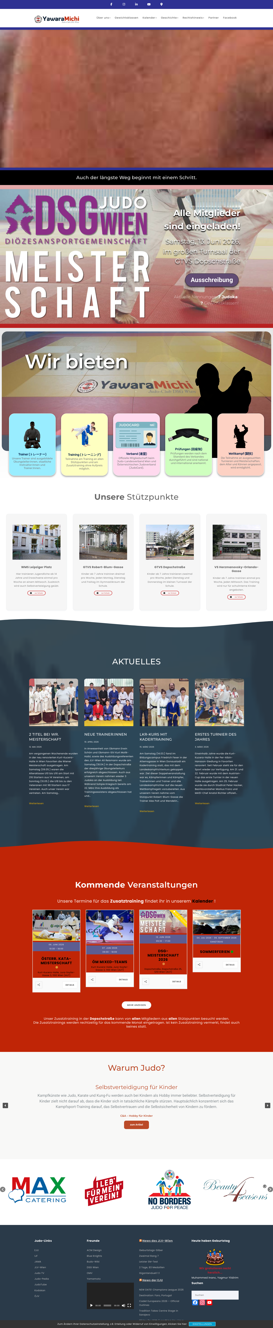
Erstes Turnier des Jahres (215, 737)
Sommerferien (215, 952)
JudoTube (41, 1284)
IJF (36, 1256)
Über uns (103, 17)
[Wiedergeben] (91, 1305)
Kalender (150, 17)
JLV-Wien (40, 1267)
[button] (32, 444)
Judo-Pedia (42, 1278)
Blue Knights (94, 1256)
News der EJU (152, 1280)
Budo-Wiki (93, 1261)
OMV (90, 1273)
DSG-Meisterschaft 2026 (163, 955)
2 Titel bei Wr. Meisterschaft (45, 737)
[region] (136, 256)
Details (70, 984)
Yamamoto (94, 1278)
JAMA (38, 1261)
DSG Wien (93, 1267)
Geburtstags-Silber (151, 1250)
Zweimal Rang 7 (149, 1256)
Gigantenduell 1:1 (149, 1273)
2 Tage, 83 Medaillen (152, 1267)
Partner (213, 17)
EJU (37, 1250)
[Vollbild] (129, 1305)
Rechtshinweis (193, 17)
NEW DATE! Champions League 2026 (161, 1289)
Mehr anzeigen (136, 1005)
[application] (110, 1296)
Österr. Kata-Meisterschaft (56, 961)
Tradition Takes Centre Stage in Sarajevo (158, 1312)
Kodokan (40, 1290)
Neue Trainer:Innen (105, 734)
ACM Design (94, 1250)
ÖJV (37, 1296)
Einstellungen (202, 1324)
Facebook (230, 17)
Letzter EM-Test (148, 1261)
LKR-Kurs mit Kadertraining (156, 737)
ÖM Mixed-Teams (109, 962)
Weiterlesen (36, 803)
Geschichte (169, 17)
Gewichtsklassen (126, 17)
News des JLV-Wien (157, 1241)
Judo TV (39, 1273)
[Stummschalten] (123, 1305)
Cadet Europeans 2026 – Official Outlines (159, 1303)
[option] (38, 1189)
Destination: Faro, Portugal (155, 1295)
